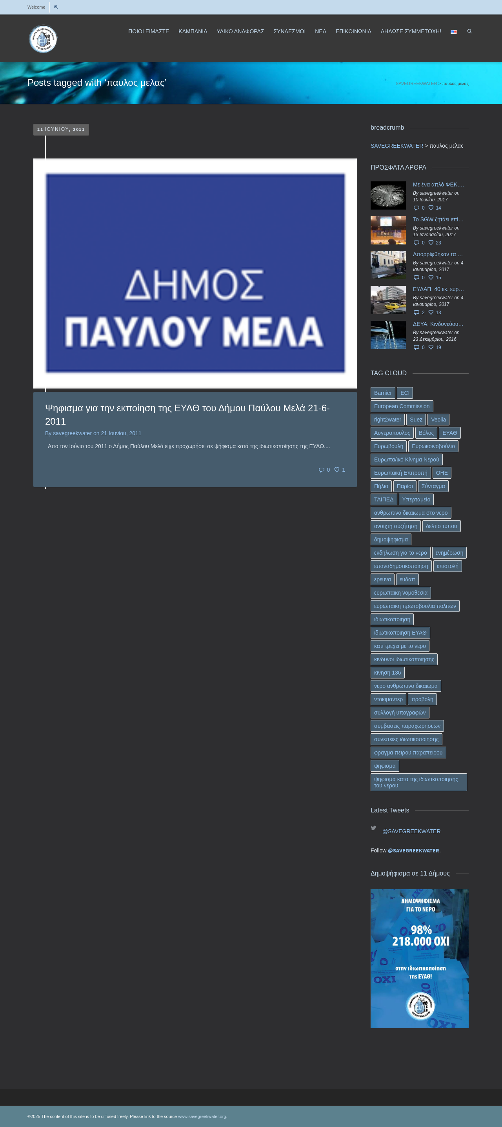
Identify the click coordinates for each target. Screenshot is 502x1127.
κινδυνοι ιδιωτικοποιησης (404, 659)
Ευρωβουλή (388, 446)
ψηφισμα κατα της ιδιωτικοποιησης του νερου (416, 782)
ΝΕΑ (320, 31)
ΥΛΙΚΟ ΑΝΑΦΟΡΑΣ (240, 31)
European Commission (402, 406)
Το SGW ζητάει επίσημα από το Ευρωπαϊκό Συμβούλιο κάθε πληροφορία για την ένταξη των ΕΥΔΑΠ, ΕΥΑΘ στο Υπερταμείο (439, 219)
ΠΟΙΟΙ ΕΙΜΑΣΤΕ (148, 31)
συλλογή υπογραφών (400, 712)
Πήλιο (381, 486)
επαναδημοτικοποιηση (401, 566)
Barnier (383, 393)
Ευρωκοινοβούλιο (433, 446)
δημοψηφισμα (391, 539)
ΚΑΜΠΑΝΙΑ (192, 31)
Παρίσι (405, 486)
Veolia (438, 419)
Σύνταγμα (433, 486)
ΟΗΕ (442, 473)
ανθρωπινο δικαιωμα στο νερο (411, 513)
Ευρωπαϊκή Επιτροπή (400, 473)
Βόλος (426, 433)
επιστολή (447, 566)
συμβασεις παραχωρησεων (407, 726)
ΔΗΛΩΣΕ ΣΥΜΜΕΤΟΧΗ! (411, 31)
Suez (416, 419)
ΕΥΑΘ (449, 433)
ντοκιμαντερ (388, 699)
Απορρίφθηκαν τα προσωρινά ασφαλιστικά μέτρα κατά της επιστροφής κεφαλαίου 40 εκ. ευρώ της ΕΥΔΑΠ (439, 254)
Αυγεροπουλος (392, 433)
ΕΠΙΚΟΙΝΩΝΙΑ (353, 31)
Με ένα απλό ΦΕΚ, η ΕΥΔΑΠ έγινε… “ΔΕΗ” (439, 184)
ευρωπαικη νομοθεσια (400, 593)
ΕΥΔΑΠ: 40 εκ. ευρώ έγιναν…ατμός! (439, 289)
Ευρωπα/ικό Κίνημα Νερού (406, 459)
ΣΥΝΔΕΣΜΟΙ (289, 31)
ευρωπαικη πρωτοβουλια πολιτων (415, 606)
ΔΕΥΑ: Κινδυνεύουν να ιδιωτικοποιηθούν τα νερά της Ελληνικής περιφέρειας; (439, 324)
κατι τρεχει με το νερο (400, 646)
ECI (404, 393)
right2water (387, 419)
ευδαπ (407, 579)
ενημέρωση (450, 553)
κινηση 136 (387, 672)
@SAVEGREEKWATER (411, 831)
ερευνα (382, 579)
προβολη (422, 699)
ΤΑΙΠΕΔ (384, 499)
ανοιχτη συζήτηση (395, 526)
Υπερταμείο (416, 499)
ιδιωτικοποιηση (392, 619)
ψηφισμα (385, 766)
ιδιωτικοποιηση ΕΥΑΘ (400, 633)
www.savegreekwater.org (202, 1116)
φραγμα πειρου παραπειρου (408, 752)
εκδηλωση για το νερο (400, 553)
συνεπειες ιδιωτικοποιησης (406, 739)
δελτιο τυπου (441, 526)
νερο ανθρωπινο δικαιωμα (406, 686)
